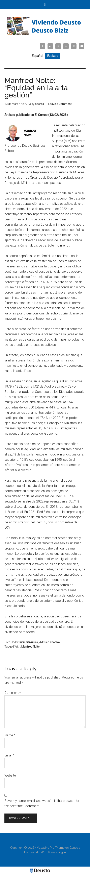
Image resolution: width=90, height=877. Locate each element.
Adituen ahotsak (49, 642)
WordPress (48, 852)
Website (10, 775)
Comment (12, 693)
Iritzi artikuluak (29, 642)
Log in (62, 852)
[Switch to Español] (37, 56)
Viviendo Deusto (44, 26)
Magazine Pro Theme (50, 847)
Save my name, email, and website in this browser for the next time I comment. (41, 803)
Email (9, 755)
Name (9, 735)
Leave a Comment (60, 103)
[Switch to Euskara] (52, 56)
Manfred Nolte (30, 646)
